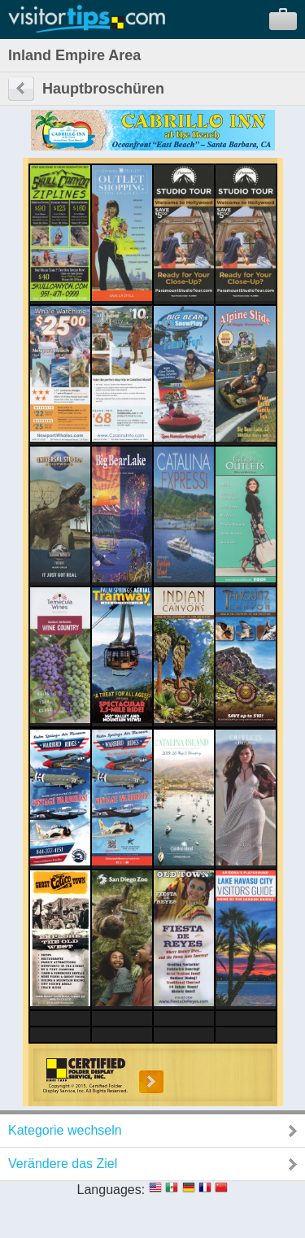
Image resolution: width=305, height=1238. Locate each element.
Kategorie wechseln (65, 1130)
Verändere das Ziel (62, 1163)
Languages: (111, 1190)
